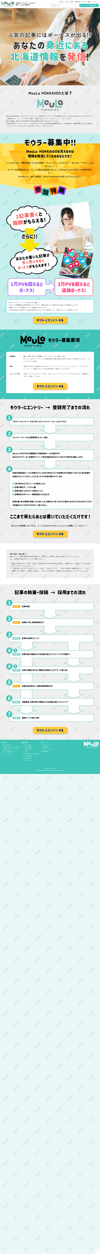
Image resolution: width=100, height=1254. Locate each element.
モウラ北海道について (9, 751)
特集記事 (78, 1)
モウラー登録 (86, 1)
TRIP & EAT (28, 747)
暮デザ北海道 (7, 745)
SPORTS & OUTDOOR (31, 753)
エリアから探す (27, 756)
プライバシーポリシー (48, 749)
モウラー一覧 (27, 760)
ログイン (95, 1)
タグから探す (27, 758)
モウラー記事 (69, 1)
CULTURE (28, 749)
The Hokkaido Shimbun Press (44, 770)
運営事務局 (45, 751)
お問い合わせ (46, 745)
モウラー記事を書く (91, 5)
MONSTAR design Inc (58, 770)
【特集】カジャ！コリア (10, 749)
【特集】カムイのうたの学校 (11, 747)
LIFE (26, 751)
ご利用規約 (45, 747)
